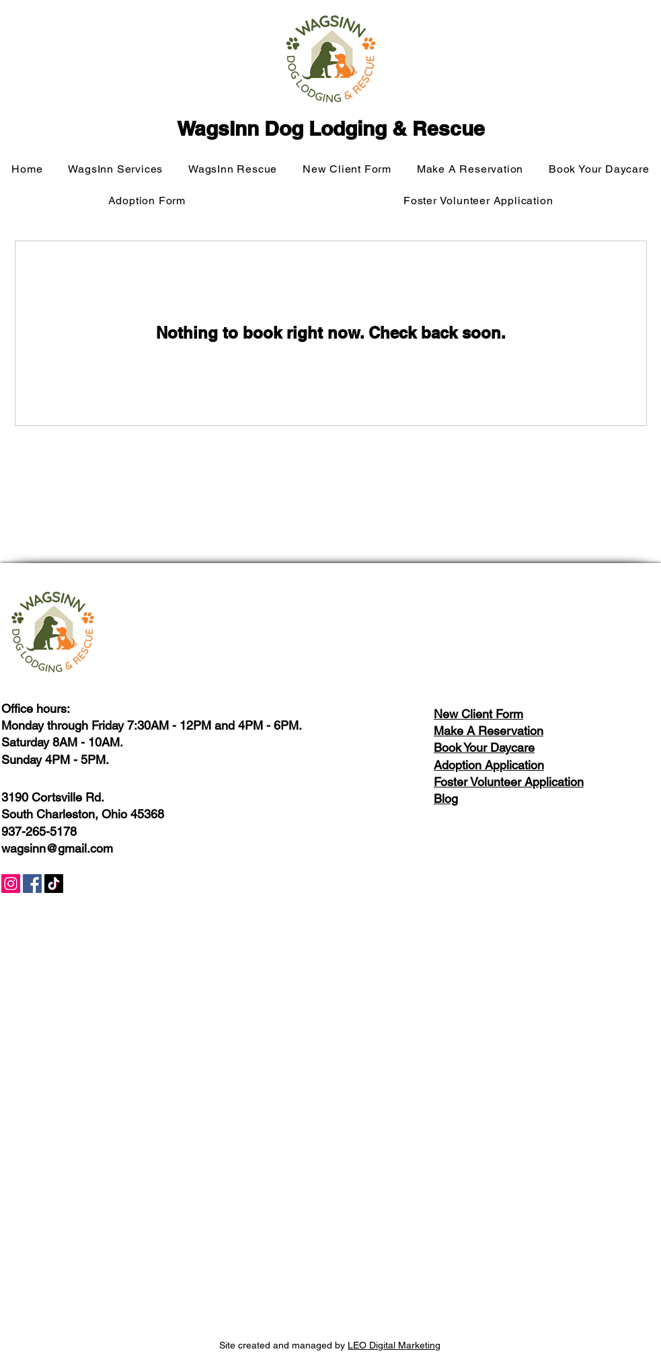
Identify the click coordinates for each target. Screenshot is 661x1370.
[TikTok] (53, 883)
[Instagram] (10, 883)
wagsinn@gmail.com (57, 848)
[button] (116, 169)
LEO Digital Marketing (394, 1345)
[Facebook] (32, 883)
